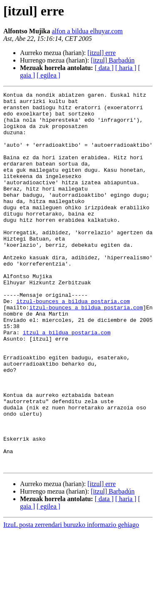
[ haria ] (125, 67)
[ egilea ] (48, 75)
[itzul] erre (101, 52)
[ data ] (104, 67)
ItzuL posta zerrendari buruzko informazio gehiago (71, 599)
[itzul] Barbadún (112, 60)
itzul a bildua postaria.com (67, 381)
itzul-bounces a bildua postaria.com (73, 343)
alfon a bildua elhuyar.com (87, 31)
